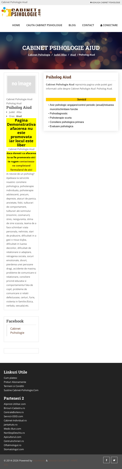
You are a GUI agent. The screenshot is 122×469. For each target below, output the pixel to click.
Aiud (73, 54)
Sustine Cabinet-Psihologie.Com (21, 390)
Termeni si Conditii (14, 386)
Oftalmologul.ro (12, 445)
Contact (88, 25)
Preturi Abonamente (15, 381)
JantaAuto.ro (10, 424)
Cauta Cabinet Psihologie (44, 25)
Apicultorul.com (12, 436)
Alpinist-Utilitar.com (15, 403)
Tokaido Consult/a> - (59, 460)
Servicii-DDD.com (13, 416)
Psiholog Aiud (58, 77)
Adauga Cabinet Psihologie (105, 2)
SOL (6, 464)
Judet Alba (60, 54)
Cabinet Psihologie (39, 54)
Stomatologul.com (14, 449)
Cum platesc (10, 377)
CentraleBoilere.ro (14, 412)
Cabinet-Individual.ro (15, 420)
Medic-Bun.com (12, 428)
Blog (72, 25)
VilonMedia (39, 460)
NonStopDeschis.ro (14, 432)
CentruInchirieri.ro (14, 441)
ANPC (74, 460)
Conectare (109, 25)
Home (16, 25)
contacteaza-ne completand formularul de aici (22, 165)
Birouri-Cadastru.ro (14, 408)
